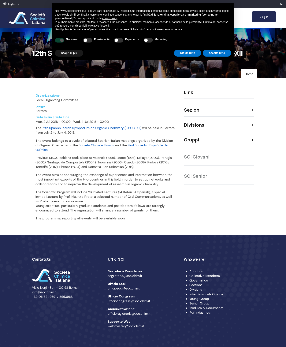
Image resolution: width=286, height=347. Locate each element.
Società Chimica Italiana (96, 145)
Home (249, 74)
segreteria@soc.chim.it (125, 276)
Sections (195, 285)
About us (196, 271)
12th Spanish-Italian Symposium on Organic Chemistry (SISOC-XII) (91, 128)
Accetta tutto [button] (217, 52)
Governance (198, 280)
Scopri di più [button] (69, 52)
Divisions (195, 289)
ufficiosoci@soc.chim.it (125, 288)
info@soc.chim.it (44, 292)
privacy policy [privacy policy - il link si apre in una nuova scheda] (197, 10)
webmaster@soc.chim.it (126, 326)
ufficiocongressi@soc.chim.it (129, 301)
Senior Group (199, 303)
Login (264, 17)
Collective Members (204, 276)
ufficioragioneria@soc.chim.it (129, 314)
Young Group (199, 299)
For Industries (199, 312)
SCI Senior (195, 176)
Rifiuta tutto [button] (187, 52)
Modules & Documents (206, 308)
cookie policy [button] (109, 18)
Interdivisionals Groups (206, 294)
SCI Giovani (197, 157)
